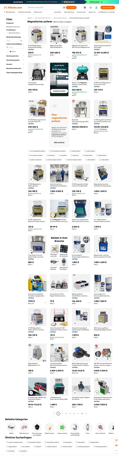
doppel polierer (94, 442)
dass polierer (67, 442)
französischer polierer (34, 442)
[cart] (90, 8)
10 (82, 413)
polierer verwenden (35, 160)
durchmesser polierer (36, 155)
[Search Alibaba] (44, 7)
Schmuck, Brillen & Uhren (42, 18)
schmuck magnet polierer (53, 160)
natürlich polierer (51, 446)
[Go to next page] (86, 413)
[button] (64, 7)
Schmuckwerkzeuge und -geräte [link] (79, 18)
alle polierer (51, 155)
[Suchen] (71, 7)
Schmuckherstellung (59, 18)
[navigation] (15, 216)
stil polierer (10, 451)
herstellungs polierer (83, 446)
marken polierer (75, 151)
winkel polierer (88, 155)
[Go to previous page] (54, 413)
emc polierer (25, 446)
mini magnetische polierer (37, 151)
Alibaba (29, 18)
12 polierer (37, 446)
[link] (116, 440)
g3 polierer (63, 155)
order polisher (90, 160)
